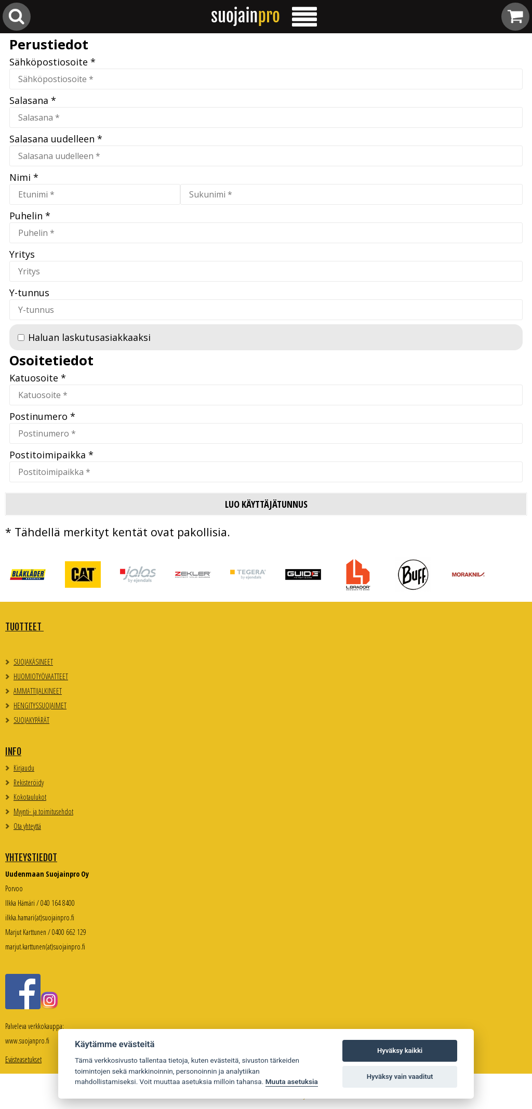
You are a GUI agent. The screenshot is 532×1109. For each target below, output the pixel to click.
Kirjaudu (24, 768)
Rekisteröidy (29, 782)
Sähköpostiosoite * (52, 62)
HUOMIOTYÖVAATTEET (41, 676)
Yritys (22, 254)
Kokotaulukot (30, 797)
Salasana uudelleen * (55, 139)
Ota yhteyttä (27, 826)
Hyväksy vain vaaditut (400, 1076)
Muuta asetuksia (291, 1081)
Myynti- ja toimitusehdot (43, 811)
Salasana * (32, 100)
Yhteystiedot (31, 857)
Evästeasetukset (23, 1059)
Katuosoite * (37, 378)
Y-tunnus (29, 292)
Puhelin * (29, 215)
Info (13, 751)
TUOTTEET (24, 626)
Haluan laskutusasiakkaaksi (89, 337)
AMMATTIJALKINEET (38, 691)
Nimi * (23, 177)
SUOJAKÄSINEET (33, 662)
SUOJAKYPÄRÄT (31, 720)
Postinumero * (42, 416)
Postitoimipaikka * (51, 454)
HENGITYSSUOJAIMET (40, 705)
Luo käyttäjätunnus (266, 504)
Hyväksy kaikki (399, 1050)
